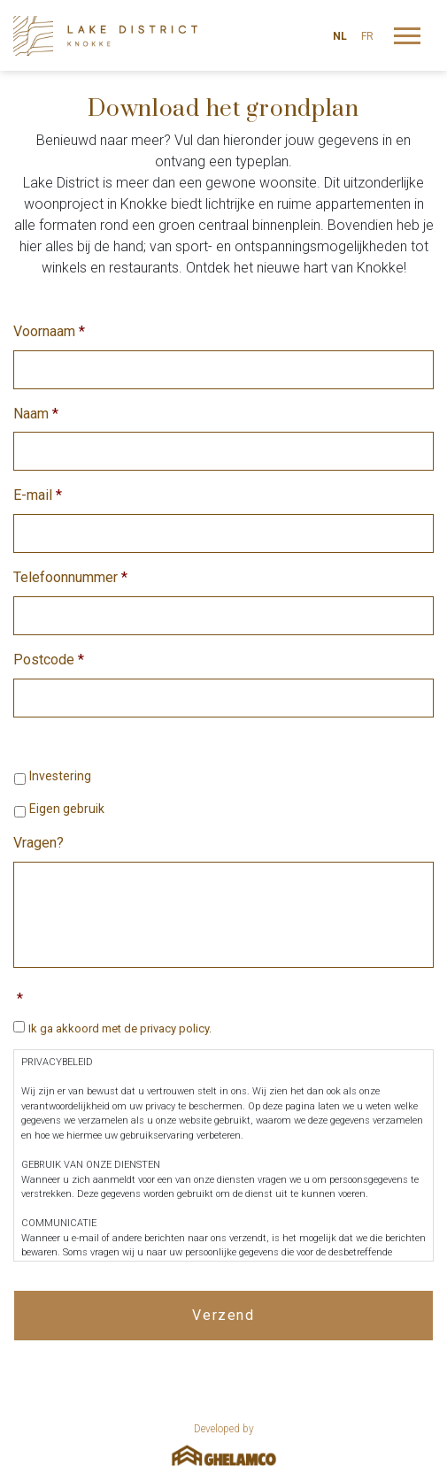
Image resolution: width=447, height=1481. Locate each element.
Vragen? (38, 842)
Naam (35, 413)
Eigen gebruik (66, 809)
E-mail (37, 495)
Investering (60, 776)
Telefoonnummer (70, 577)
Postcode (48, 659)
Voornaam (49, 331)
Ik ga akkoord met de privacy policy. (120, 1028)
